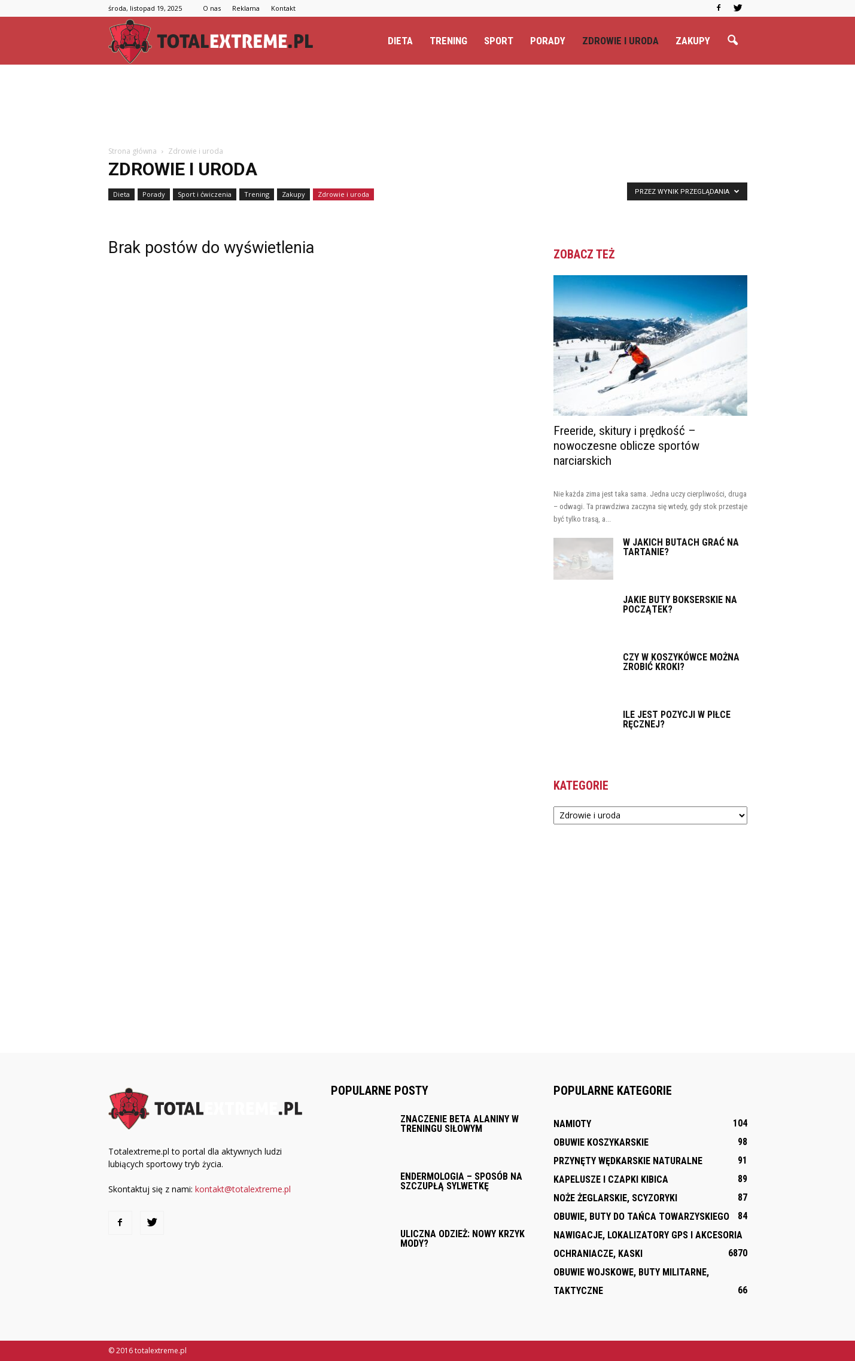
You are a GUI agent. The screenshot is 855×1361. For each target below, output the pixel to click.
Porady (547, 41)
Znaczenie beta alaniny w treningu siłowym (459, 1123)
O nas (212, 8)
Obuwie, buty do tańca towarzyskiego (641, 1216)
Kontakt (283, 8)
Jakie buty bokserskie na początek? (680, 604)
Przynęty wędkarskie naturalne (627, 1161)
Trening (448, 41)
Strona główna (132, 151)
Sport (498, 41)
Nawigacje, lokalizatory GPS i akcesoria (648, 1235)
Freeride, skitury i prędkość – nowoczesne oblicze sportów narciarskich (626, 446)
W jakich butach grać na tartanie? (681, 547)
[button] (733, 40)
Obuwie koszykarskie (601, 1142)
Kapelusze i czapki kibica (610, 1179)
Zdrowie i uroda (620, 41)
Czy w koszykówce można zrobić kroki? (681, 661)
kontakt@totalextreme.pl (243, 1189)
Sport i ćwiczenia (205, 194)
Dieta (400, 41)
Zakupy (693, 41)
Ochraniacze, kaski (598, 1253)
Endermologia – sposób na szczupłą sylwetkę (461, 1181)
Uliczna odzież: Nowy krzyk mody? (462, 1238)
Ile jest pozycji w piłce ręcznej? (677, 719)
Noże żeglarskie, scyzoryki (615, 1198)
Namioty (572, 1123)
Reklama (246, 8)
